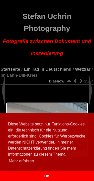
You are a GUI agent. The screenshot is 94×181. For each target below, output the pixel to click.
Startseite (10, 69)
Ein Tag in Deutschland (47, 69)
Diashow (56, 81)
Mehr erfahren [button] (21, 161)
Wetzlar (82, 69)
